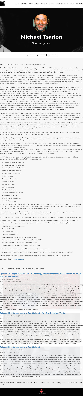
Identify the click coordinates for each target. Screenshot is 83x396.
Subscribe (79, 4)
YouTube (52, 55)
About (17, 4)
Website (30, 55)
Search (51, 4)
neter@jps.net (18, 259)
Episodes (24, 4)
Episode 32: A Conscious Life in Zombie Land (20, 347)
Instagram (41, 55)
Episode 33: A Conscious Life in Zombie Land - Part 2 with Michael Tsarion (33, 313)
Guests (37, 4)
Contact (44, 4)
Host (31, 4)
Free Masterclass (62, 4)
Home (72, 4)
